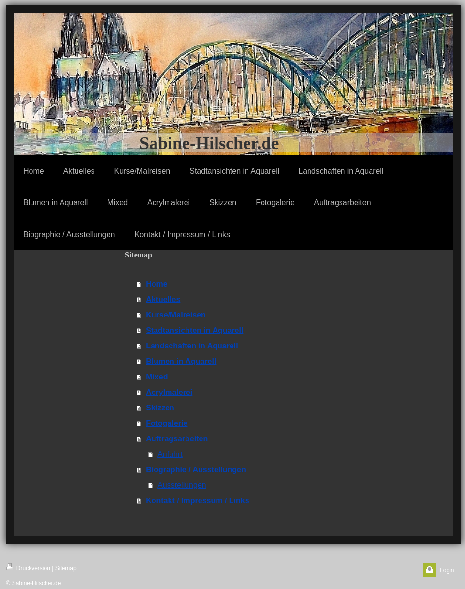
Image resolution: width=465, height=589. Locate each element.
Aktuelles (163, 299)
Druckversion (28, 567)
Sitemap (66, 568)
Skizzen (160, 408)
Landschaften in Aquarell (192, 346)
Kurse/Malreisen (176, 315)
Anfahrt (170, 454)
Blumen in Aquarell (181, 361)
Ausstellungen (181, 485)
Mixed (157, 377)
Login (447, 570)
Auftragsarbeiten (177, 439)
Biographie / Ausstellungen (196, 470)
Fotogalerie (166, 423)
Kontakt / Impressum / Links (197, 501)
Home (156, 284)
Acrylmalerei (169, 392)
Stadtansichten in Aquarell (194, 330)
